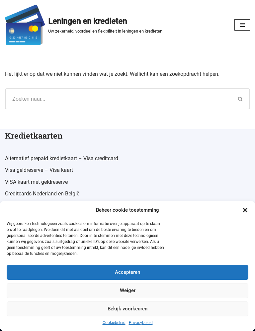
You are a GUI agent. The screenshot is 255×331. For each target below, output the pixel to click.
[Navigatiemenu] (242, 25)
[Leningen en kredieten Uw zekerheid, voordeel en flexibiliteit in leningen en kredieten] (83, 25)
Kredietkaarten (33, 135)
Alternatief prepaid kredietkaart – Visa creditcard (61, 158)
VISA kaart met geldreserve (36, 182)
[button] (245, 210)
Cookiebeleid (114, 322)
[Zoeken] (118, 98)
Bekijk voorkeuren (127, 309)
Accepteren (127, 272)
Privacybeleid (141, 322)
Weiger (127, 290)
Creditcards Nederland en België (42, 193)
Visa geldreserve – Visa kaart (39, 170)
